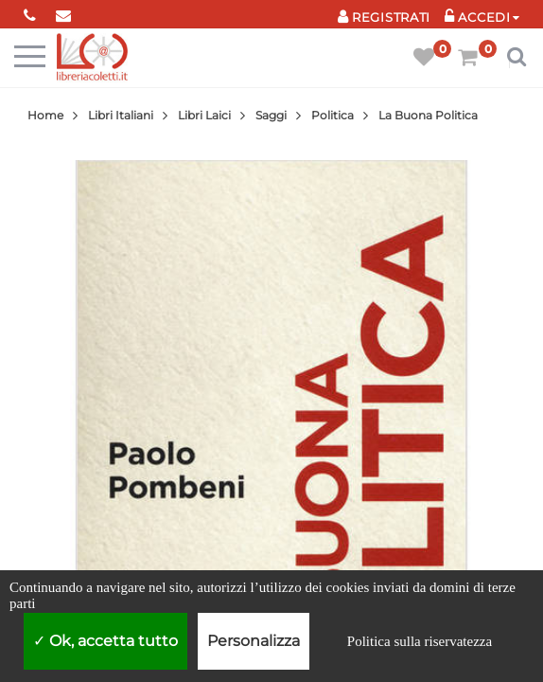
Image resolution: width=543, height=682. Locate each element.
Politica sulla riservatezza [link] (419, 641)
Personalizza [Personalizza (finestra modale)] (253, 641)
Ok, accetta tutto (105, 641)
